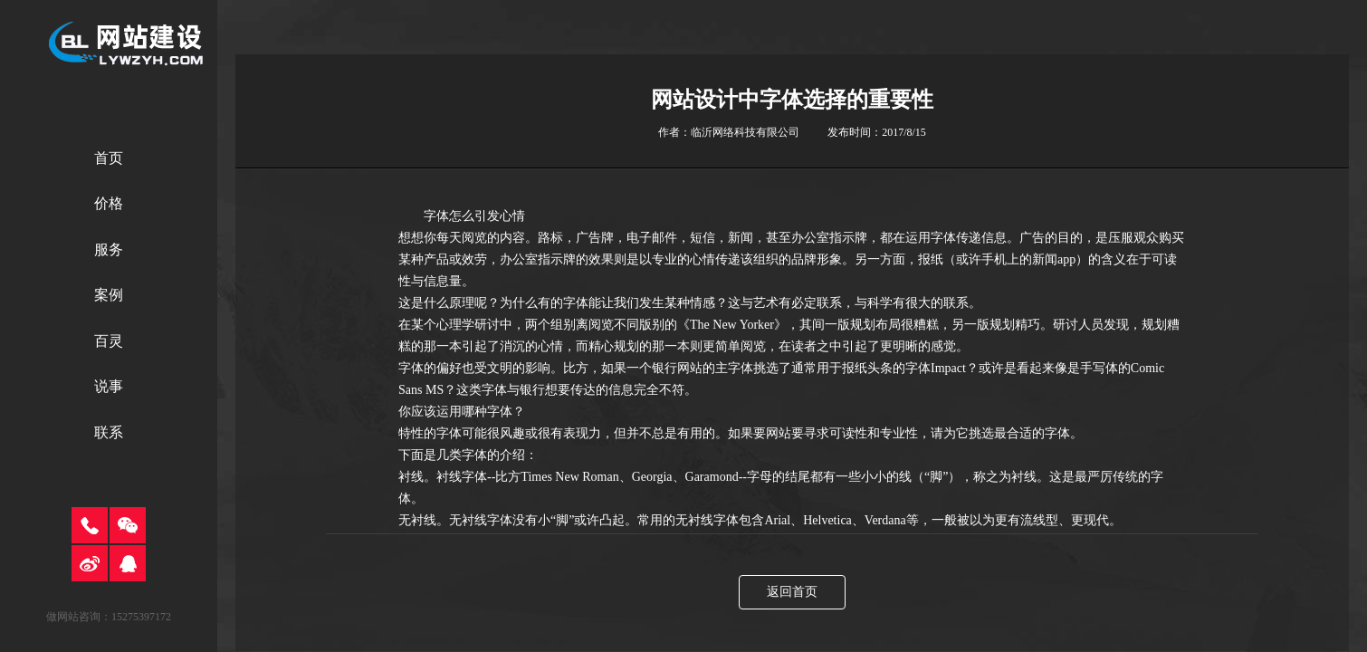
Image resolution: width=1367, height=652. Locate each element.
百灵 (108, 341)
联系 (108, 432)
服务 (108, 249)
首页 (108, 158)
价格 (108, 203)
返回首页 (792, 592)
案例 (108, 294)
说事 (108, 386)
